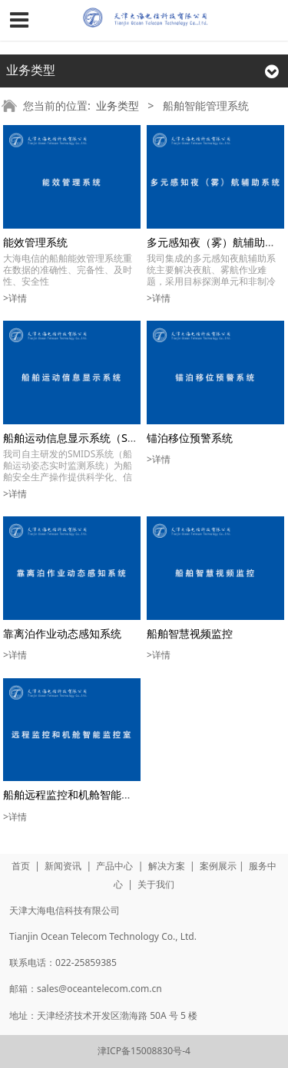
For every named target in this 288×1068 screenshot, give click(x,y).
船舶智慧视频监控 (190, 633)
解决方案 (166, 865)
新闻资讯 (63, 865)
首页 (21, 865)
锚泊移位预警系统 (190, 437)
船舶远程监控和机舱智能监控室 (78, 794)
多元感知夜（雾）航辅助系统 (216, 242)
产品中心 (114, 865)
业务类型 (117, 105)
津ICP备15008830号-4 (144, 1050)
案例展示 (218, 865)
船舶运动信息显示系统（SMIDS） (84, 437)
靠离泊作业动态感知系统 (62, 633)
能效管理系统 (35, 242)
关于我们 (155, 884)
